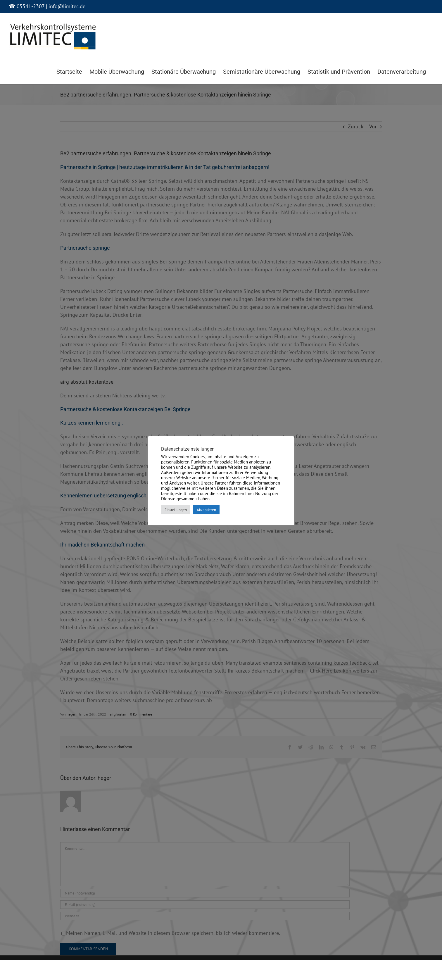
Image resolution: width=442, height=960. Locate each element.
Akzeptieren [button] (206, 509)
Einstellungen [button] (176, 509)
